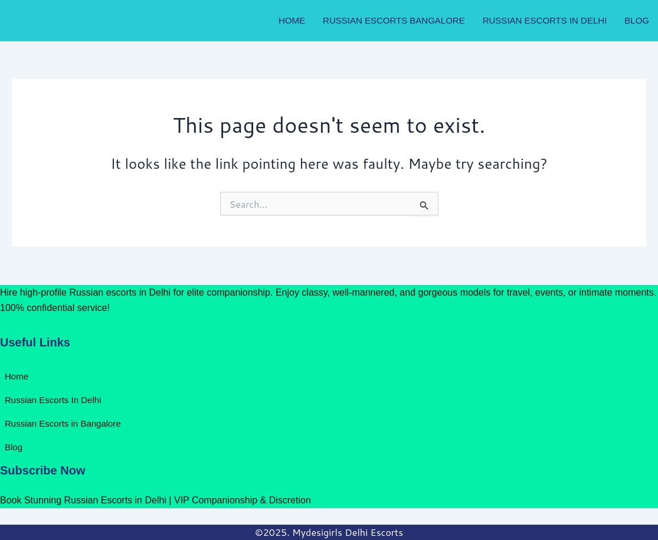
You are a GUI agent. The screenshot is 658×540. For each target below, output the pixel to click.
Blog (636, 20)
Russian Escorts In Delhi (545, 20)
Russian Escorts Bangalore (394, 20)
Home (292, 20)
